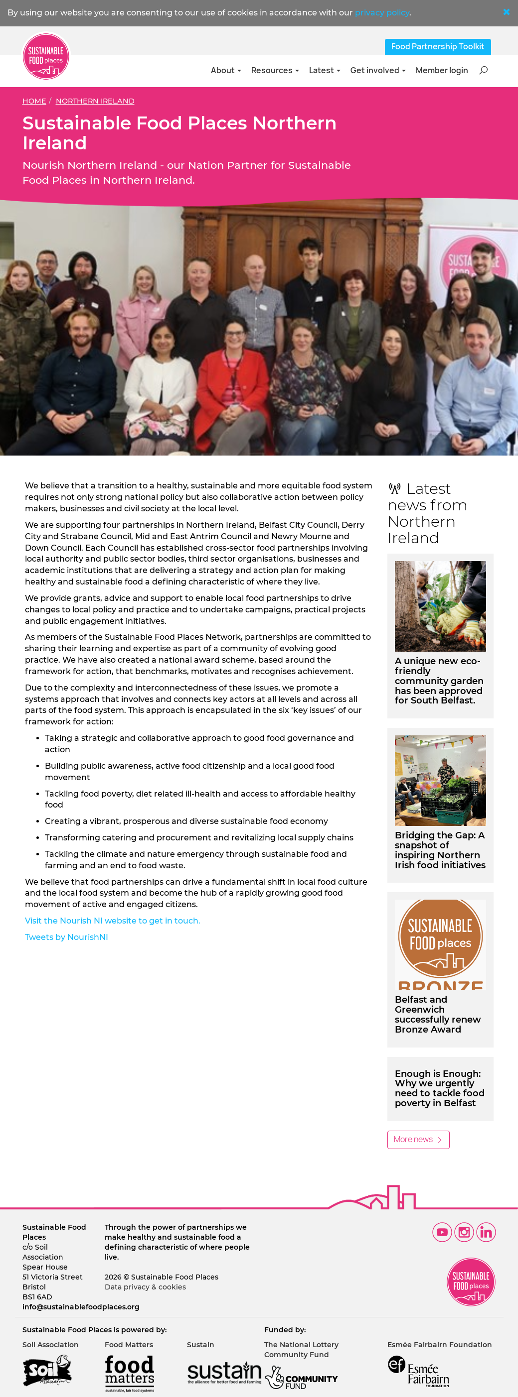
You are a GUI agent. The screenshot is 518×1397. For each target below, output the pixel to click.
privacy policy (382, 12)
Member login (442, 70)
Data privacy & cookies (145, 1286)
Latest (325, 70)
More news (418, 1139)
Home (34, 101)
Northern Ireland (95, 101)
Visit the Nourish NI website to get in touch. (113, 921)
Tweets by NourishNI (66, 937)
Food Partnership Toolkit (438, 46)
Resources (275, 70)
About (226, 70)
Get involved (378, 70)
